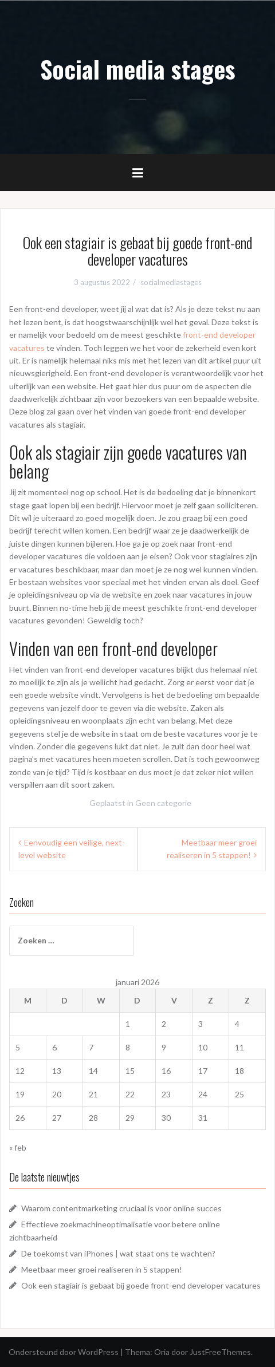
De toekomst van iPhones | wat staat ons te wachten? (118, 1253)
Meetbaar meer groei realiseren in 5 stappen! (101, 1269)
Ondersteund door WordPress (64, 1352)
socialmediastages (171, 282)
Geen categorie (163, 803)
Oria (162, 1352)
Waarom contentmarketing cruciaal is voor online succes (121, 1208)
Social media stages (137, 68)
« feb (17, 1147)
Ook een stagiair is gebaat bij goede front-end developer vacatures (141, 1285)
